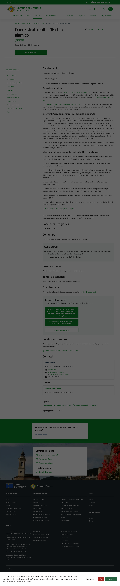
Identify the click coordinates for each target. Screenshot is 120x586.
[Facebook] (94, 9)
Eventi (91, 521)
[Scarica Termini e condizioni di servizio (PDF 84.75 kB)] (60, 350)
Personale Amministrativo (14, 508)
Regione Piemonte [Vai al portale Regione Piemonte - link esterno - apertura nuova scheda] (12, 2)
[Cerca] (110, 9)
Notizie (91, 499)
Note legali (64, 540)
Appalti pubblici (38, 508)
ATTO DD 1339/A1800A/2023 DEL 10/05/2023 (59, 209)
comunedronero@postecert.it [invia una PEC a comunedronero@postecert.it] (60, 374)
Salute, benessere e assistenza (70, 511)
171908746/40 (51, 370)
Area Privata (9, 569)
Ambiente (36, 502)
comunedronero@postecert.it (18, 549)
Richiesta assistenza (39, 540)
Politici (8, 505)
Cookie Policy (65, 537)
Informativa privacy (67, 534)
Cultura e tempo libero (40, 517)
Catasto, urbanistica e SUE (41, 514)
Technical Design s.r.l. (18, 580)
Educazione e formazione (41, 520)
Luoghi (91, 518)
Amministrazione (16, 15)
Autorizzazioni (37, 511)
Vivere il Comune (50, 15)
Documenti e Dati (11, 514)
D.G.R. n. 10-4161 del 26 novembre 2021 (77, 92)
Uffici (7, 499)
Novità (28, 15)
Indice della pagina (18, 70)
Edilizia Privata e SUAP (53, 388)
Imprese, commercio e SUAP (70, 505)
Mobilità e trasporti (67, 508)
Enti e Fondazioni (11, 511)
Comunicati (92, 502)
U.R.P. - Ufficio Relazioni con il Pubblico (18, 544)
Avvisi (91, 505)
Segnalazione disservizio (40, 537)
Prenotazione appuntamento (42, 534)
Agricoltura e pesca (39, 499)
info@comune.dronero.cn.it (18, 546)
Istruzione (93, 16)
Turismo (63, 517)
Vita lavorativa (65, 520)
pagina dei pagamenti (88, 292)
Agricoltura (70, 16)
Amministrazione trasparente (70, 531)
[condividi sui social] (89, 29)
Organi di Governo (11, 502)
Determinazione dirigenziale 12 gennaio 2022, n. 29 (64, 104)
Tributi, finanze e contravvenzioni (71, 514)
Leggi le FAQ (37, 531)
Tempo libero (82, 16)
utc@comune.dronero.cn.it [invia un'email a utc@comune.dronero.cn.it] (54, 372)
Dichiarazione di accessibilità (70, 543)
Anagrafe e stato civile (40, 505)
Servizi (37, 15)
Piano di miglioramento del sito (70, 546)
